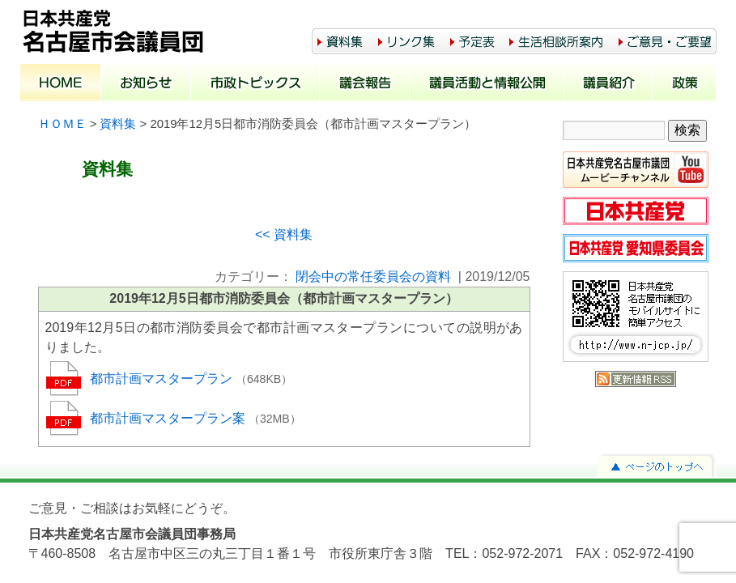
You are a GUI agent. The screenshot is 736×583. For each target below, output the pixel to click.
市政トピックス (255, 84)
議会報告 (365, 84)
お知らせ (146, 84)
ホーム (60, 84)
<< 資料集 (284, 234)
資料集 (118, 123)
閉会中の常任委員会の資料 (373, 276)
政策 (685, 84)
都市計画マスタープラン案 (169, 418)
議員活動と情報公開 (487, 84)
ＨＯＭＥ (62, 123)
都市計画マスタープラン (163, 378)
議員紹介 (608, 84)
